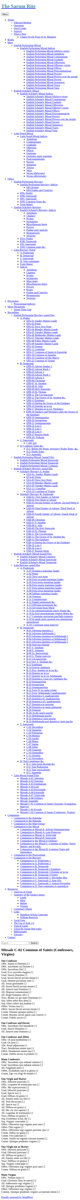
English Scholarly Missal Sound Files (33, 553)
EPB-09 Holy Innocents (38, 389)
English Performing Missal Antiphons (45, 54)
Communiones (33, 142)
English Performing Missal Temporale (39, 463)
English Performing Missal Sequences (45, 82)
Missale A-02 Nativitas (31, 781)
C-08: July (31, 443)
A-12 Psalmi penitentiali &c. (40, 602)
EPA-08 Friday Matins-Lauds (41, 340)
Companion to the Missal (26, 826)
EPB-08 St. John (34, 386)
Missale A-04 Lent (29, 786)
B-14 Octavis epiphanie (38, 667)
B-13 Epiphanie (34, 664)
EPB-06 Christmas (35, 380)
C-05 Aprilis (32, 738)
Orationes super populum (39, 156)
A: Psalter (25, 318)
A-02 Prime (32, 573)
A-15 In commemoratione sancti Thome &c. (48, 610)
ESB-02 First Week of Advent (41, 500)
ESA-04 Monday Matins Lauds (42, 482)
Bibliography (20, 931)
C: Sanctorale (27, 258)
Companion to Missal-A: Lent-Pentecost (40, 832)
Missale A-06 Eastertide (32, 792)
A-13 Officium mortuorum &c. (42, 605)
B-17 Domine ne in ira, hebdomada (44, 676)
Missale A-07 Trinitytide (32, 795)
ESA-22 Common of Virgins (40, 491)
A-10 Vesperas (33, 596)
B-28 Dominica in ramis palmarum (43, 707)
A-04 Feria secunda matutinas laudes (44, 579)
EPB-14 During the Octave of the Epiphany (48, 403)
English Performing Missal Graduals (44, 59)
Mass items (32, 281)
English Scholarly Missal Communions (46, 99)
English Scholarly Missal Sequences (44, 125)
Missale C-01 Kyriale (31, 809)
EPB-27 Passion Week (37, 434)
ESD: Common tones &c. (33, 247)
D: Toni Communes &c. (32, 761)
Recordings (13, 312)
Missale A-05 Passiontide (33, 789)
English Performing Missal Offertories (45, 62)
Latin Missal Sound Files (26, 775)
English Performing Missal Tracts (43, 85)
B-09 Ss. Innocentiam (37, 653)
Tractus (30, 167)
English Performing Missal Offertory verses (48, 65)
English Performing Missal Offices (43, 68)
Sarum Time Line (22, 309)
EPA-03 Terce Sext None (38, 326)
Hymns (30, 218)
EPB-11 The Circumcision (39, 394)
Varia (29, 170)
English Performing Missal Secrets (43, 79)
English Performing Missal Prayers (43, 73)
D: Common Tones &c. (31, 446)
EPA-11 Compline (35, 349)
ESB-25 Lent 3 (33, 545)
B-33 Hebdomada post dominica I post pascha (49, 721)
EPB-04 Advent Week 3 (38, 375)
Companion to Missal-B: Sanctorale (38, 838)
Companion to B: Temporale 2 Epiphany (40, 869)
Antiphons (31, 213)
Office (11, 179)
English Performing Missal (27, 45)
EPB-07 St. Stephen (36, 383)
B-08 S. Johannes (35, 650)
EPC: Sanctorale (28, 198)
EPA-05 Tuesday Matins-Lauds (42, 332)
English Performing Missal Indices (37, 48)
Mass (10, 42)
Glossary (18, 934)
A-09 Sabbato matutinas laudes (42, 593)
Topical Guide (21, 926)
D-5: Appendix (33, 454)
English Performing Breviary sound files (34, 315)
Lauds (23, 897)
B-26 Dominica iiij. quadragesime (43, 701)
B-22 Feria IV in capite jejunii (41, 690)
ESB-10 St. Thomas (36, 531)
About (11, 19)
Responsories (33, 233)
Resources (13, 889)
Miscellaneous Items (36, 224)
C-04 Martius (33, 735)
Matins (23, 903)
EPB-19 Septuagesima (37, 417)
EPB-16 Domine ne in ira (39, 406)
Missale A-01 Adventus (32, 778)
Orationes (31, 153)
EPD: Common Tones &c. (33, 201)
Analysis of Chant (23, 892)
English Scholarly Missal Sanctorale (38, 559)
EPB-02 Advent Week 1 (38, 369)
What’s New (20, 34)
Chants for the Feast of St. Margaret (38, 37)
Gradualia (31, 144)
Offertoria (31, 147)
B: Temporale (27, 255)
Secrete (30, 161)
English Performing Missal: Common (39, 465)
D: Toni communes (29, 261)
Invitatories (32, 221)
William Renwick (29, 917)
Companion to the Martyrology (29, 823)
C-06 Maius (32, 741)
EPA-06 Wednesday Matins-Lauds (43, 335)
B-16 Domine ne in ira (37, 673)
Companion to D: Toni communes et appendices (44, 886)
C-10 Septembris (34, 752)
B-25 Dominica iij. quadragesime (43, 698)
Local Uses (19, 920)
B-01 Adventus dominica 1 (39, 630)
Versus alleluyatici (35, 173)
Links (16, 911)
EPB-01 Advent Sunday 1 (39, 366)
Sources (18, 31)
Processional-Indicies (24, 304)
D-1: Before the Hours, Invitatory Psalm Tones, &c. (52, 448)
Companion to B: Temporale (34, 866)
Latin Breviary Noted (24, 250)
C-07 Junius (32, 744)
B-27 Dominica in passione (40, 704)
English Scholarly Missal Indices (36, 93)
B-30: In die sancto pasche (39, 713)
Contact (11, 937)
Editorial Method (22, 22)
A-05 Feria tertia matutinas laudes (43, 582)
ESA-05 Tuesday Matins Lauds (42, 485)
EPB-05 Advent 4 (35, 377)
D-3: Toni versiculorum (38, 769)
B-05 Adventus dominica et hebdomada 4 (47, 642)
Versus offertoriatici (36, 176)
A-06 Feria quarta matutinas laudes (44, 585)
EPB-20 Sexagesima (36, 420)
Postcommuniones (35, 159)
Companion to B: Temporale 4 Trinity (39, 874)
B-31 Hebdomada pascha (39, 715)
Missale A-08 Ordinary (31, 798)
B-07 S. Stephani (34, 647)
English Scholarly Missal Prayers (43, 116)
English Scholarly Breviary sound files (33, 468)
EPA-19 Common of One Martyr (42, 357)
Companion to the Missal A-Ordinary (39, 840)
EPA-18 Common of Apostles (41, 355)
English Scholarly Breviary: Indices (38, 210)
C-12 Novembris (34, 758)
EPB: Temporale (28, 196)
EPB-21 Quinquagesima (38, 423)
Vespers (24, 906)
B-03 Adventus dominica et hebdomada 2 (47, 636)
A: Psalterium (27, 252)
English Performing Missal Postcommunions (48, 71)
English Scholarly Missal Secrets (42, 122)
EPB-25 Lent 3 (33, 429)
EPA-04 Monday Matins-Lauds (42, 329)
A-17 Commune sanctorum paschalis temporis (49, 616)
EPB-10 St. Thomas (36, 392)
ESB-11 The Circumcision (39, 534)
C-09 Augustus (33, 750)
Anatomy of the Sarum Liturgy (29, 894)
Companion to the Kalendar (28, 818)
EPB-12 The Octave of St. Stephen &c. (46, 397)
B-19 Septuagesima (36, 681)
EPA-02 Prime (33, 323)
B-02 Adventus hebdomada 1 (41, 633)
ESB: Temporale (28, 241)
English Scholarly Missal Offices (43, 110)
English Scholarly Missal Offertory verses (47, 108)
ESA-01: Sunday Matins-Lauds (42, 474)
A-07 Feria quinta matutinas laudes (44, 588)
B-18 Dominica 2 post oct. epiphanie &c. (47, 678)
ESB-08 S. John (34, 525)
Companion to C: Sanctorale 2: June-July (40, 880)
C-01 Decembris (34, 727)
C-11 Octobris (33, 755)
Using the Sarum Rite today (28, 928)
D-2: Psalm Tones (35, 451)
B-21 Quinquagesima (37, 687)
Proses (29, 289)
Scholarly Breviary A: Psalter (35, 471)
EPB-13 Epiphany (35, 400)
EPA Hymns (32, 187)
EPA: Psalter (26, 193)
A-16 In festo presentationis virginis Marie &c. (50, 613)
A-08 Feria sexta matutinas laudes (43, 590)
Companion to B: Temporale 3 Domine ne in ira (44, 872)
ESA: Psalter (26, 238)
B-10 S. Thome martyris (38, 656)
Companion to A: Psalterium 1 (35, 860)
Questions (19, 25)
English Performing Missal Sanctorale (39, 460)
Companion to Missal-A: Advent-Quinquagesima (44, 829)
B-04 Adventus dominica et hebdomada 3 (47, 639)
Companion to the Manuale (27, 821)
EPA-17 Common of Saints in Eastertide (46, 352)
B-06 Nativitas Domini (37, 644)
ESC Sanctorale (28, 244)
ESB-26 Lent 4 (33, 548)
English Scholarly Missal (26, 90)
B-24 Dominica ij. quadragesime (42, 696)
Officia (29, 150)
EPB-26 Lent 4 (33, 431)
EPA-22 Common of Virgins (40, 360)
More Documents (16, 306)
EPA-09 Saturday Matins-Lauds (42, 343)
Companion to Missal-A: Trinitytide (38, 835)
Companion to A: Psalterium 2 (35, 863)
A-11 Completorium (36, 599)
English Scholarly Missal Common (37, 556)
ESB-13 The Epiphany (37, 539)
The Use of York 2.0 (24, 923)
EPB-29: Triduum (35, 437)
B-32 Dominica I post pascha (41, 718)
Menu (5, 14)
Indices (23, 267)
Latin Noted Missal (23, 133)
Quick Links (20, 28)
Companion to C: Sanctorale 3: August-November (45, 883)
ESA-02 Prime (33, 477)
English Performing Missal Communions (47, 56)
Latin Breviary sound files (27, 565)
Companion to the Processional (29, 855)
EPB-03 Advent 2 (35, 372)
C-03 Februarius (34, 732)
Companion (13, 815)
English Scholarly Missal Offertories (44, 105)
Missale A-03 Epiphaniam (33, 784)
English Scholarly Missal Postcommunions (47, 113)
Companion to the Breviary (27, 857)
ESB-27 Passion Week (37, 551)
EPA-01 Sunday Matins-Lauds (41, 321)
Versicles (30, 235)
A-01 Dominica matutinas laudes (42, 571)
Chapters (30, 215)
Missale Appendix (29, 801)
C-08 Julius (32, 747)
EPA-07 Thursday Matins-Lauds (42, 338)
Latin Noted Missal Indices (33, 136)
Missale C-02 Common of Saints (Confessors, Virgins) (47, 812)
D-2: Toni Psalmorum (37, 767)
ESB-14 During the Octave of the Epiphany (48, 542)
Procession (13, 301)
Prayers (30, 227)
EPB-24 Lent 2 (33, 426)
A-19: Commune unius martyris (42, 625)
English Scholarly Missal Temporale (38, 562)
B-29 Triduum (33, 710)
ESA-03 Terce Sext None (39, 480)
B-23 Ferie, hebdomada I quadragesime (46, 693)
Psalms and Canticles (37, 230)
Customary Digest (23, 909)
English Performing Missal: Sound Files (34, 457)
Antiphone (31, 139)
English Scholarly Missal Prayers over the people (51, 119)
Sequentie (31, 164)
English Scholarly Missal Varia (41, 130)
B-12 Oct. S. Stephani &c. (39, 661)
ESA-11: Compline (36, 488)
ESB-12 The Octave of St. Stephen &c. (46, 536)
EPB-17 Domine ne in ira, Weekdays (44, 409)
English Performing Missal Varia (42, 88)
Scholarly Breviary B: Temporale (36, 494)
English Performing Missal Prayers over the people (52, 76)
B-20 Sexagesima (35, 684)
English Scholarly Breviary (27, 207)
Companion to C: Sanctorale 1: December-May (43, 877)
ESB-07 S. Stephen (36, 522)
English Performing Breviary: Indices (39, 184)
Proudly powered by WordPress (17, 1197)
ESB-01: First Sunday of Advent (42, 497)
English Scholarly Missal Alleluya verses (47, 96)
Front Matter (26, 204)
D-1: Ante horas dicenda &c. (40, 764)
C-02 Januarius (33, 730)
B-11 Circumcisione (36, 659)
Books (11, 39)
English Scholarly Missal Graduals (43, 102)
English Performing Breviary (28, 181)
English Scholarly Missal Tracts (42, 127)
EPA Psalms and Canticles (39, 190)
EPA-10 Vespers (34, 346)
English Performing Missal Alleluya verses (47, 51)
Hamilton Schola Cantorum (34, 914)
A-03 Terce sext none (37, 576)
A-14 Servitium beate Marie (40, 607)
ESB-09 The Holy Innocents (40, 528)
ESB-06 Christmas (35, 519)
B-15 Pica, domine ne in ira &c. (42, 670)
